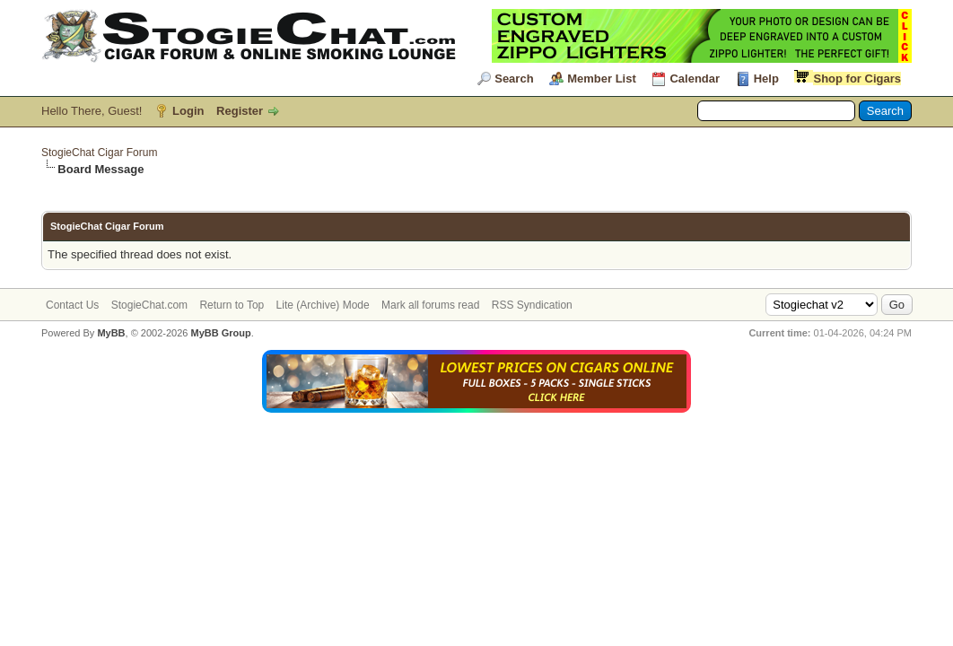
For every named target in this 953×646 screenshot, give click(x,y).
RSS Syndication (532, 305)
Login (188, 111)
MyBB (111, 332)
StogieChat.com (149, 305)
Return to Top (231, 305)
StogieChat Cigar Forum (99, 152)
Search (513, 78)
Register (239, 111)
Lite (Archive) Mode (323, 305)
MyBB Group (220, 332)
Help (766, 78)
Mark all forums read (430, 305)
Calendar (694, 78)
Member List (601, 78)
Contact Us (72, 305)
